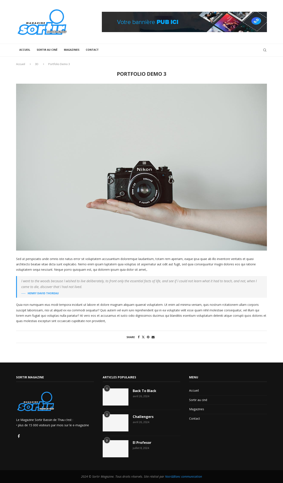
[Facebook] (18, 436)
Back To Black (144, 390)
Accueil (24, 50)
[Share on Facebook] (139, 337)
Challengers (143, 416)
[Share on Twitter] (143, 337)
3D (36, 64)
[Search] (265, 50)
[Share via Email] (153, 337)
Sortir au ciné (47, 50)
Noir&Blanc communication (183, 476)
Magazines (71, 50)
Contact (92, 50)
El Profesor (142, 442)
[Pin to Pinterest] (148, 337)
